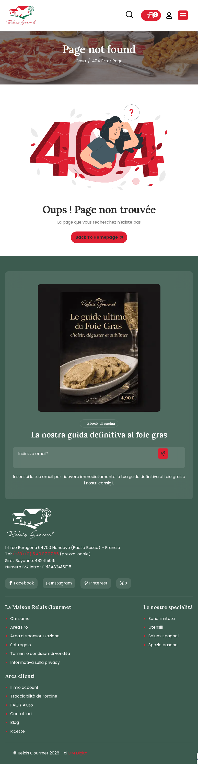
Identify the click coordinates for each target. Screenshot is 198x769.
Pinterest (96, 583)
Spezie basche (163, 645)
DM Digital (78, 753)
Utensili (155, 627)
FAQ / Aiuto (21, 705)
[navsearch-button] (129, 15)
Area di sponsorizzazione (35, 636)
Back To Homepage (99, 237)
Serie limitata (161, 618)
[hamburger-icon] (183, 15)
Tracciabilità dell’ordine (33, 696)
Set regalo (20, 645)
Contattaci (21, 714)
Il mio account (24, 687)
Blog (14, 722)
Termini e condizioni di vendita (40, 653)
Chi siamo (20, 618)
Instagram (59, 583)
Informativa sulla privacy (35, 662)
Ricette (17, 731)
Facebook (21, 583)
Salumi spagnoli (163, 636)
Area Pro (19, 627)
